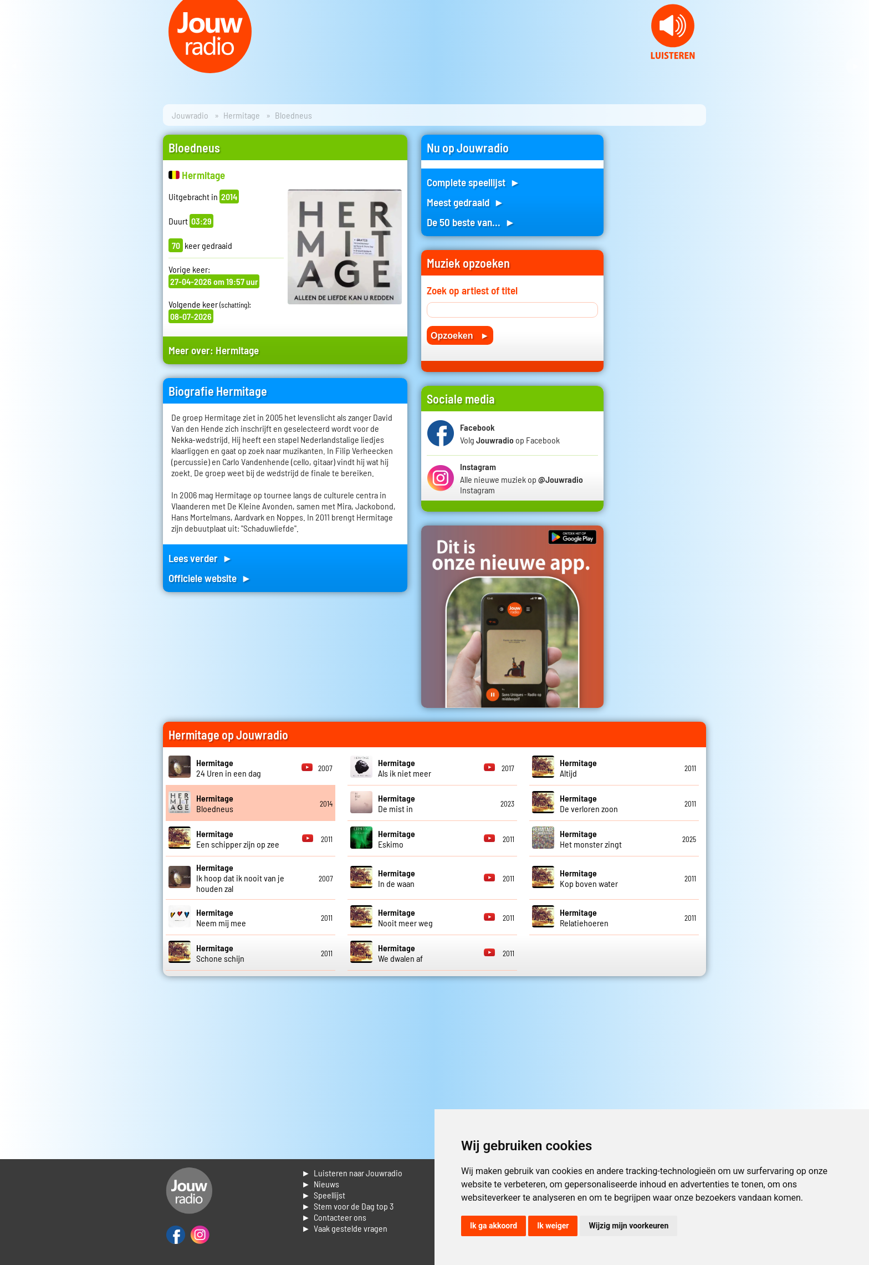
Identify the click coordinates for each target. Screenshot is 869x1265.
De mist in (396, 803)
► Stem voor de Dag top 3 (347, 1206)
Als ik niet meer (404, 767)
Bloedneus (214, 803)
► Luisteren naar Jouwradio (351, 1172)
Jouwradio (190, 115)
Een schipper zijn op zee (237, 838)
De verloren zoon (589, 803)
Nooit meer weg (405, 917)
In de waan (396, 878)
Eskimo (396, 838)
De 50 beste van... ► (471, 222)
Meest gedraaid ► (465, 202)
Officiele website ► (210, 578)
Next (854, 66)
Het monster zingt (591, 838)
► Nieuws (320, 1184)
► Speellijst (323, 1195)
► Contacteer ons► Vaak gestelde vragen (344, 1222)
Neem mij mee (221, 917)
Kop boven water (589, 878)
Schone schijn (220, 952)
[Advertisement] (661, 301)
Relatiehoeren (584, 917)
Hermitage (241, 115)
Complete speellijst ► (473, 182)
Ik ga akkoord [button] (493, 1225)
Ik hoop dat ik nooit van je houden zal (240, 878)
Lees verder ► (200, 558)
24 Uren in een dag (228, 767)
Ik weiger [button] (553, 1225)
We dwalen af (400, 952)
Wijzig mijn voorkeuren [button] (628, 1225)
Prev (14, 66)
